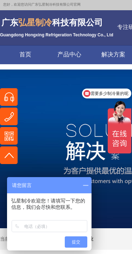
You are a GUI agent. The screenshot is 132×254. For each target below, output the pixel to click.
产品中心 (69, 54)
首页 (25, 54)
